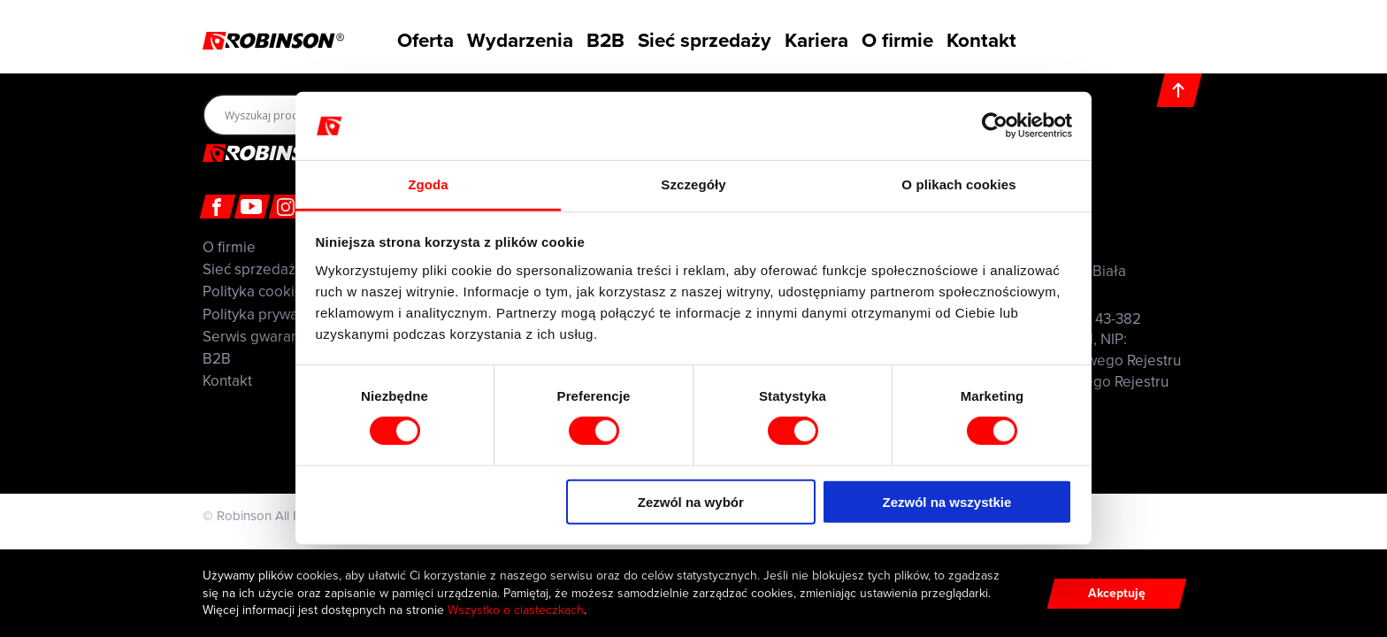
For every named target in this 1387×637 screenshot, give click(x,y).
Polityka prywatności (270, 314)
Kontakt (996, 38)
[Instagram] (287, 207)
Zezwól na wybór (691, 501)
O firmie (905, 38)
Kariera (816, 38)
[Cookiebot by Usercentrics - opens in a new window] (994, 125)
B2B (604, 38)
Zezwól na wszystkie (946, 501)
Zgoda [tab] (428, 184)
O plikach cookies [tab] (958, 184)
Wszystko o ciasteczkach (516, 610)
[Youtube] (252, 207)
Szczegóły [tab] (693, 184)
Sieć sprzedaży (705, 38)
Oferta (414, 38)
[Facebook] (218, 207)
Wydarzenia (512, 38)
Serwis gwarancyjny (267, 336)
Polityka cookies (256, 291)
